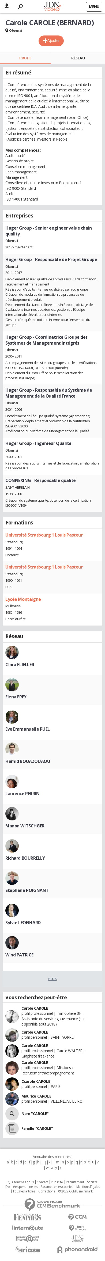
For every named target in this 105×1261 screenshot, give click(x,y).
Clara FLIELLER (19, 664)
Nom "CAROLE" (35, 1113)
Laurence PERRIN (22, 793)
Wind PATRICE (19, 955)
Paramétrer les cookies (56, 1187)
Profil (25, 57)
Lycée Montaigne (23, 599)
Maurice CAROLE (36, 1096)
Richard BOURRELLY (25, 858)
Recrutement (75, 1182)
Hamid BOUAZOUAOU (27, 761)
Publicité (57, 1182)
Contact (42, 1182)
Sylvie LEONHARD (23, 923)
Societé (92, 1182)
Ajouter (53, 40)
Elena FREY (16, 697)
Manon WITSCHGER (24, 826)
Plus (52, 978)
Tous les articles (24, 1191)
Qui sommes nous (21, 1182)
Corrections (46, 1191)
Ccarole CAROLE (35, 1081)
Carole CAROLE (34, 1008)
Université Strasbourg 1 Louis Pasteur (43, 535)
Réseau (78, 57)
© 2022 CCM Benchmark (75, 1191)
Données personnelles (21, 1187)
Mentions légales (88, 1187)
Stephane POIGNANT (27, 890)
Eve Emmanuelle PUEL (27, 729)
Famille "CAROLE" (37, 1128)
